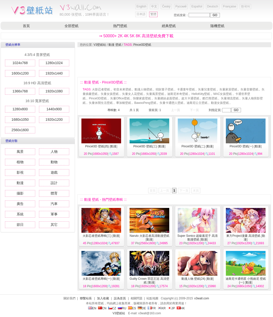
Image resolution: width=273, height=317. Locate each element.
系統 (20, 214)
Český (166, 6)
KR (162, 308)
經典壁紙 (169, 26)
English (141, 6)
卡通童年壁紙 (186, 89)
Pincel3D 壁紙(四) (97, 146)
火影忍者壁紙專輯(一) (97, 278)
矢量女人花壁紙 (132, 94)
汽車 (54, 204)
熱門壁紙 (120, 26)
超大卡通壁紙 (190, 98)
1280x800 (20, 109)
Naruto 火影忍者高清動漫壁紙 (149, 236)
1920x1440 (54, 73)
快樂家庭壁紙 (142, 98)
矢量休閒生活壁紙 (101, 103)
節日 (20, 225)
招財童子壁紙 (164, 89)
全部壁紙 (71, 26)
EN (92, 308)
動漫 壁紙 (114, 44)
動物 (54, 162)
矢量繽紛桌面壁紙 (166, 98)
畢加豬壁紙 (123, 103)
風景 (20, 152)
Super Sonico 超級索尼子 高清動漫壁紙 (197, 237)
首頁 (26, 26)
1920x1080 (54, 91)
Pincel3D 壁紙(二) (193, 146)
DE (142, 308)
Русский (181, 6)
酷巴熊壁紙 (210, 98)
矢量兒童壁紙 (207, 89)
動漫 (20, 183)
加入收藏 (103, 298)
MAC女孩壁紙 (222, 94)
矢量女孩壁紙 (110, 94)
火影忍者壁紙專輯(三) (97, 236)
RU (122, 308)
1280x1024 (54, 63)
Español (196, 6)
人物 (54, 152)
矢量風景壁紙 (155, 94)
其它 (54, 225)
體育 (54, 193)
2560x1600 (20, 130)
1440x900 (54, 109)
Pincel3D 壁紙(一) (241, 146)
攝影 (20, 193)
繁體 (153, 14)
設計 (54, 183)
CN (102, 308)
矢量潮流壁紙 (230, 98)
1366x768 (20, 91)
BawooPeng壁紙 (145, 103)
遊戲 (54, 172)
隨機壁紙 (217, 26)
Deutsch (212, 6)
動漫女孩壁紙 (220, 103)
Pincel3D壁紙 (142, 44)
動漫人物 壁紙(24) (193, 278)
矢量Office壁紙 (120, 98)
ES (132, 308)
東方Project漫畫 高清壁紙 (243, 236)
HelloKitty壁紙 (201, 94)
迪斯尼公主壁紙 (197, 103)
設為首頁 (120, 298)
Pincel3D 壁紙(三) (145, 146)
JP (171, 308)
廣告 (20, 204)
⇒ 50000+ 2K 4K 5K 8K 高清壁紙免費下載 (136, 36)
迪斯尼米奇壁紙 (177, 94)
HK (181, 308)
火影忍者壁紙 (101, 89)
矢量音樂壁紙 (249, 89)
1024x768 (20, 63)
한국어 (245, 6)
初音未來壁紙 (122, 89)
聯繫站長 (86, 298)
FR (152, 308)
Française (229, 6)
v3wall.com (201, 298)
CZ (112, 308)
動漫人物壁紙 (143, 89)
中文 (154, 6)
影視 (20, 172)
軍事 (54, 214)
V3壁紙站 (100, 44)
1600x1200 (20, 73)
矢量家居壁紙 (228, 89)
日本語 (140, 14)
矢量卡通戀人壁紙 (171, 103)
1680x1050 (20, 119)
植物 (20, 162)
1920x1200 (54, 119)
